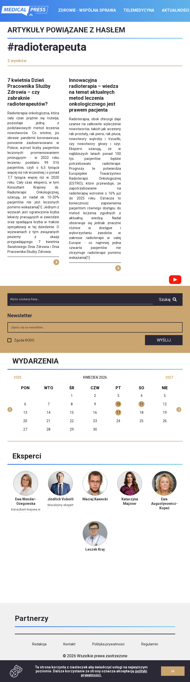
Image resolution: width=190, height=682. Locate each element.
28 (48, 429)
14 (48, 412)
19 (165, 412)
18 (141, 412)
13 (25, 412)
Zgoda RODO (24, 340)
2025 (18, 377)
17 (118, 412)
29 (72, 429)
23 (95, 421)
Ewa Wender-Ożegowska (25, 501)
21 (48, 421)
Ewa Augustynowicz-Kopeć (164, 503)
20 (25, 421)
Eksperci (26, 456)
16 (95, 412)
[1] (40, 207)
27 (25, 429)
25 (141, 421)
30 (95, 429)
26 (165, 421)
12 (165, 404)
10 (118, 404)
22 (72, 421)
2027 (169, 377)
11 (141, 404)
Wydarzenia (35, 361)
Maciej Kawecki (95, 499)
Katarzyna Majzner (129, 501)
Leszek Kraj (95, 549)
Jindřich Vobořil (60, 499)
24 (118, 421)
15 (72, 412)
